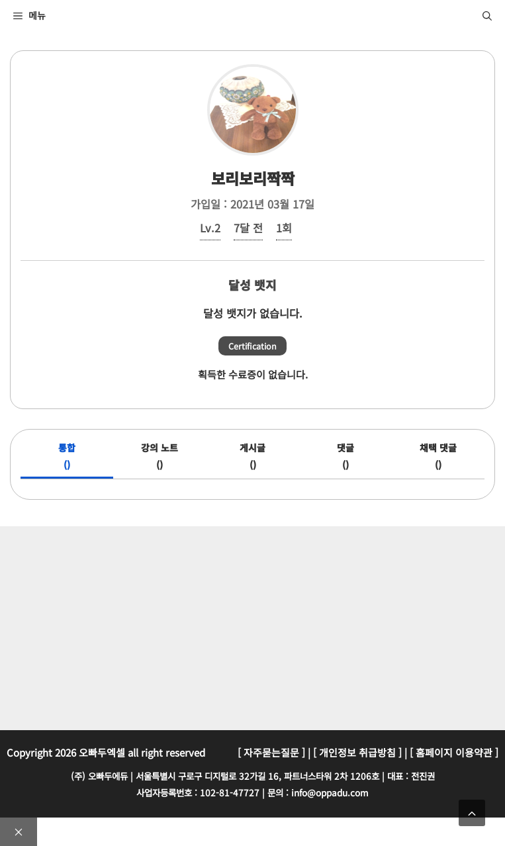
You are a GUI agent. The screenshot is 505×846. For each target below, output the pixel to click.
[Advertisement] (256, 625)
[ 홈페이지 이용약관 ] (454, 752)
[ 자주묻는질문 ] (271, 752)
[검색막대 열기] (487, 15)
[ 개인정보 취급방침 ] (357, 752)
